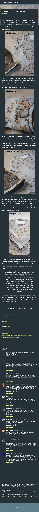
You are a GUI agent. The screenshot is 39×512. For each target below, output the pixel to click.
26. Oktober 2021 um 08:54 (20, 348)
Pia (7, 373)
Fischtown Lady (10, 419)
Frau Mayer (9, 408)
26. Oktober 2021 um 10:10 (26, 384)
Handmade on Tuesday (8, 314)
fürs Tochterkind (22, 335)
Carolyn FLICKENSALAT (12, 440)
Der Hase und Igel (6, 335)
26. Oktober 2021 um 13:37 (18, 408)
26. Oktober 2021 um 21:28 (24, 430)
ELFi (7, 396)
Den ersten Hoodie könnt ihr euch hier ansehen (15, 305)
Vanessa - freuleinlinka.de (13, 384)
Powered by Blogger (19, 507)
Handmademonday (8, 326)
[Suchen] (37, 2)
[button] (2, 16)
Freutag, (6, 321)
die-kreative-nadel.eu (12, 430)
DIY (12, 335)
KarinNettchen (10, 348)
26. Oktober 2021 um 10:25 (14, 396)
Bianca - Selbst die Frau (12, 361)
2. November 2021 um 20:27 (17, 453)
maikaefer (9, 453)
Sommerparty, (6, 331)
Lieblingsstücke (6, 316)
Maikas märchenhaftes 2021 (8, 337)
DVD (5, 311)
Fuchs (15, 335)
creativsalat (6, 328)
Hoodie (29, 335)
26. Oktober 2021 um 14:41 (20, 419)
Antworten (9, 358)
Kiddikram (6, 333)
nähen (17, 337)
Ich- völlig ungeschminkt (11, 2)
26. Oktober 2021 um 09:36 (13, 373)
